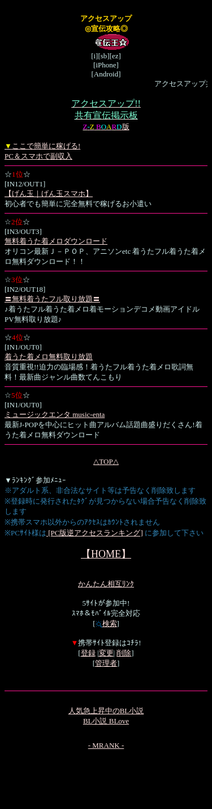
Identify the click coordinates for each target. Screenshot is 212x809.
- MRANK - (106, 745)
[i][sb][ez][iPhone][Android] (106, 70)
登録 (88, 653)
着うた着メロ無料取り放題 (49, 356)
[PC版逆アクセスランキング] (94, 533)
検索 (106, 623)
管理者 (106, 663)
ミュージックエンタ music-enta (55, 414)
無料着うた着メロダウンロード (56, 241)
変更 (106, 653)
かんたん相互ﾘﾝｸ (106, 584)
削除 (123, 653)
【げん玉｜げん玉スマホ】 (49, 193)
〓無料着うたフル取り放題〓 (52, 299)
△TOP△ (105, 461)
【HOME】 (106, 554)
